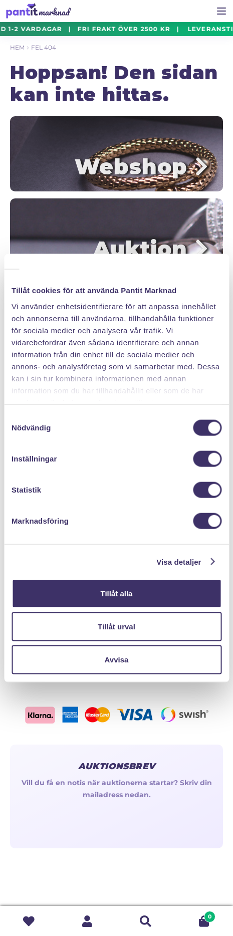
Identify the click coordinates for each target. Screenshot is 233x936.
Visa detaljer (178, 561)
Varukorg (195, 915)
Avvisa (117, 659)
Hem (17, 47)
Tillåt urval (116, 626)
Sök (146, 921)
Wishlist (29, 921)
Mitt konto (87, 921)
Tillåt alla (117, 593)
